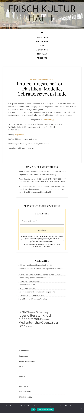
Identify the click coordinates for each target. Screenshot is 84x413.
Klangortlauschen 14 (27, 285)
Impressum (23, 356)
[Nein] (81, 408)
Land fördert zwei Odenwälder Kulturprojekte (37, 292)
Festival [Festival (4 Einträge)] (24, 312)
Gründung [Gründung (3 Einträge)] (42, 312)
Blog (42, 46)
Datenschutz (24, 351)
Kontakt (22, 376)
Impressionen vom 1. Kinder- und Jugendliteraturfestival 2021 (41, 269)
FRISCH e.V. (23, 386)
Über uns (42, 38)
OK (33, 409)
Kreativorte (42, 42)
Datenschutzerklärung (45, 409)
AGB (21, 366)
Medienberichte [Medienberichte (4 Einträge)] (30, 322)
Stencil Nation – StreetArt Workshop (33, 299)
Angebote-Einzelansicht (42, 79)
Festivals (42, 54)
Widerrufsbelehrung (27, 361)
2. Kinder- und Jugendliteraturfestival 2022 (35, 265)
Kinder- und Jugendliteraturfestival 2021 (35, 278)
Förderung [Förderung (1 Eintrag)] (32, 312)
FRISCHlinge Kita (25, 397)
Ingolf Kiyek (20, 134)
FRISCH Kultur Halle (42, 12)
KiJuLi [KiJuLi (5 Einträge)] (46, 315)
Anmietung (42, 50)
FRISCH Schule (25, 392)
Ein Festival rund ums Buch (29, 281)
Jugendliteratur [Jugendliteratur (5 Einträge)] (30, 315)
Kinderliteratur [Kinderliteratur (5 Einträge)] (30, 319)
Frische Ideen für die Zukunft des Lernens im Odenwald (41, 274)
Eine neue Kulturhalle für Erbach (32, 295)
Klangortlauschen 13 (27, 288)
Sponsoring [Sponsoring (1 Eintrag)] (29, 326)
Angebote (42, 58)
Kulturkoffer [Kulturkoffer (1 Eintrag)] (45, 319)
